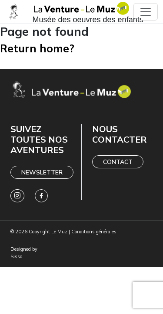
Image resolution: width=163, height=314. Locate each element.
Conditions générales (93, 232)
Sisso (16, 256)
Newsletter (42, 172)
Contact (118, 162)
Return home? (37, 48)
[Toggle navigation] (145, 11)
